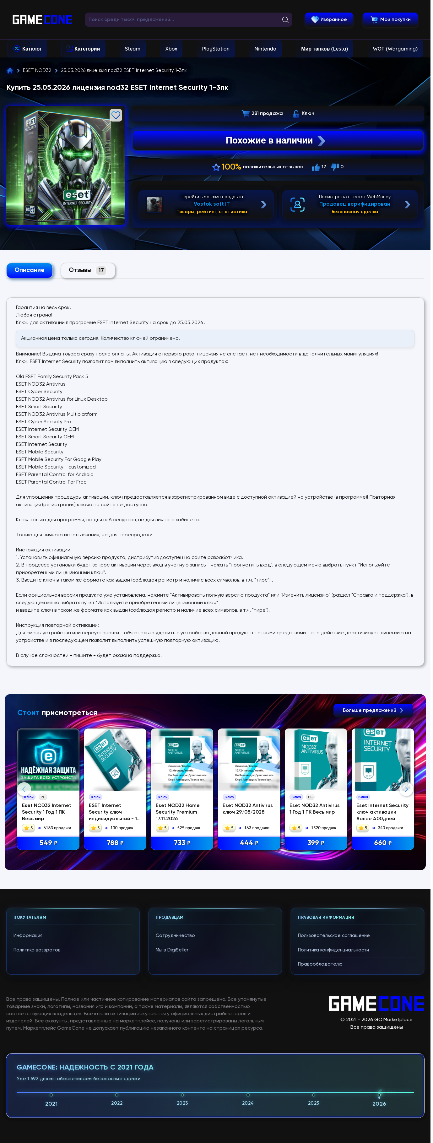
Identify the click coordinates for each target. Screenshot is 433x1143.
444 (250, 843)
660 (385, 843)
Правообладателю (320, 1085)
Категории (87, 49)
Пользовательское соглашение (334, 1057)
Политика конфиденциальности (333, 1071)
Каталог (32, 49)
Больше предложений (373, 710)
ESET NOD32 (37, 70)
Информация (28, 1057)
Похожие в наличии (276, 140)
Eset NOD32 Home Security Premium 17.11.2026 (179, 812)
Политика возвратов (37, 1071)
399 (317, 843)
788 (116, 843)
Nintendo (265, 49)
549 (49, 843)
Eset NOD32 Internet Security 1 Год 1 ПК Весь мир (47, 812)
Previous (24, 850)
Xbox (171, 49)
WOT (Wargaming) (395, 49)
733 (183, 843)
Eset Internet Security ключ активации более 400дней (384, 812)
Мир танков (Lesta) (324, 49)
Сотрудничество (175, 1057)
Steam (132, 49)
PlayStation (216, 49)
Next (406, 850)
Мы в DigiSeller (172, 1071)
